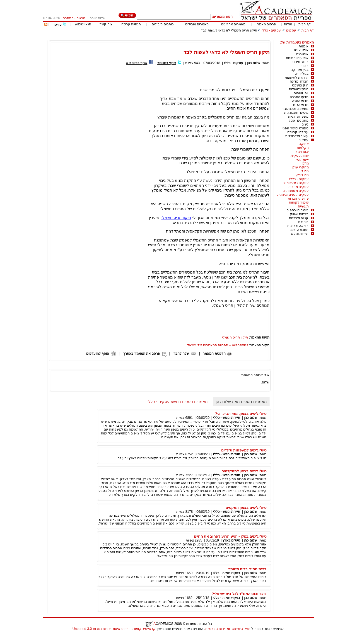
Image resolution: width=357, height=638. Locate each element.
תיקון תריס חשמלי (176, 217)
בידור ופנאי (300, 62)
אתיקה (304, 144)
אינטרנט (302, 54)
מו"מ (305, 163)
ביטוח (304, 66)
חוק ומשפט (300, 85)
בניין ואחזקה (299, 70)
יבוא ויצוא (302, 152)
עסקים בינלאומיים (296, 183)
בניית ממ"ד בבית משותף (247, 569)
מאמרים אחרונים (233, 24)
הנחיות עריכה (131, 24)
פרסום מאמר (266, 24)
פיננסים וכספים (297, 210)
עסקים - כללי (271, 30)
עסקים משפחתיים (296, 191)
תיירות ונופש (299, 234)
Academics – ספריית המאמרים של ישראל (217, 345)
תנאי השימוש (241, 629)
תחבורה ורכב (299, 230)
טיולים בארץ (231, 540)
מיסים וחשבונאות (296, 113)
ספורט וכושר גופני (295, 128)
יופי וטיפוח (301, 93)
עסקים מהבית (298, 187)
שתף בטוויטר (166, 63)
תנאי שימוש (83, 24)
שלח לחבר (181, 354)
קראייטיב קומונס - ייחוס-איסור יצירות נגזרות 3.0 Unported (114, 629)
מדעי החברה (299, 97)
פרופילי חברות (298, 198)
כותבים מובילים (162, 24)
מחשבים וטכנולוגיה (294, 109)
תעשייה (303, 206)
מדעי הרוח (300, 105)
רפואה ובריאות (297, 226)
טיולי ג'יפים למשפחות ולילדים (243, 450)
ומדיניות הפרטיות (217, 629)
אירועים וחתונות (297, 58)
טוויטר (57, 24)
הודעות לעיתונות (296, 77)
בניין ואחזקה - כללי (226, 573)
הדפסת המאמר (214, 354)
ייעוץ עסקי (301, 159)
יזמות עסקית (300, 156)
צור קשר (106, 24)
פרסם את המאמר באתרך (141, 354)
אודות (288, 24)
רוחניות (303, 222)
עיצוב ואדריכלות (296, 136)
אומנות (303, 46)
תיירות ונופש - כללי (226, 418)
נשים (304, 124)
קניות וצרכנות (298, 218)
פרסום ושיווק (299, 214)
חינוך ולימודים (298, 89)
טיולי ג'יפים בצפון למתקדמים (243, 471)
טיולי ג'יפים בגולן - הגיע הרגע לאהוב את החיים (230, 536)
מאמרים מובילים (197, 24)
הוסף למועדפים (97, 354)
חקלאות (303, 148)
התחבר (68, 18)
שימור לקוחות (299, 202)
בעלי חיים (301, 74)
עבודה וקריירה (297, 132)
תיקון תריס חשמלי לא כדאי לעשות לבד (229, 30)
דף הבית (304, 24)
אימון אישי (301, 50)
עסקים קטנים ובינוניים (292, 195)
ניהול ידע (302, 175)
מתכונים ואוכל (298, 120)
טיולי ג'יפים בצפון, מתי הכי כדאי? (240, 414)
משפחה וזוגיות (298, 117)
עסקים (291, 30)
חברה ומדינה (299, 81)
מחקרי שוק (300, 167)
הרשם (80, 18)
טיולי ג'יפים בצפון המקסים (246, 508)
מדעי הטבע (300, 101)
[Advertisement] (212, 38)
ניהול (305, 171)
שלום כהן (253, 63)
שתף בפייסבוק (136, 63)
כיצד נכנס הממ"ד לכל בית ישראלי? (239, 594)
